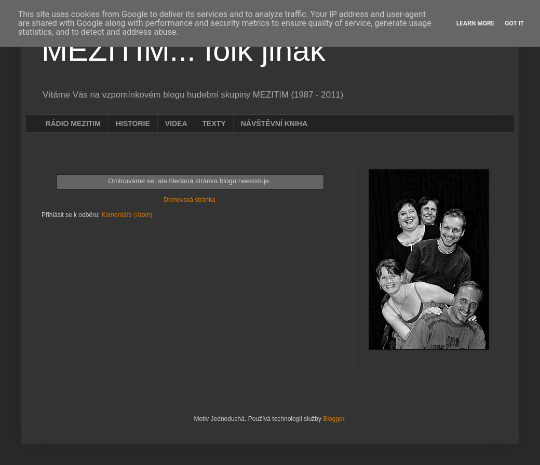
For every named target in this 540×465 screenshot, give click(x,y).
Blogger (333, 418)
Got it (514, 23)
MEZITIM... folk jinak (184, 50)
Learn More (475, 23)
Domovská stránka (189, 199)
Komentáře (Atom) (126, 214)
